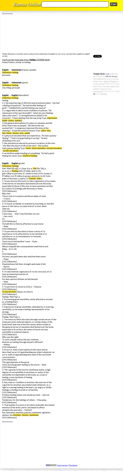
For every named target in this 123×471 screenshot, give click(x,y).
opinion (18, 120)
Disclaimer (73, 465)
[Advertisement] (61, 33)
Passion (25, 415)
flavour (15, 133)
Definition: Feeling (10, 166)
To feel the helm (9, 291)
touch (28, 148)
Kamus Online (27, 4)
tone (49, 130)
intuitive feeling (30, 155)
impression (52, 118)
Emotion (17, 415)
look (22, 133)
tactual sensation (54, 148)
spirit (43, 130)
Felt (34, 168)
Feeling (15, 171)
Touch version (62, 465)
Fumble (32, 178)
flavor (9, 133)
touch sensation (39, 148)
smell (26, 133)
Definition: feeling (10, 72)
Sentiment (34, 415)
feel (4, 133)
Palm (39, 178)
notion (11, 120)
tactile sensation (10, 150)
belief (4, 120)
